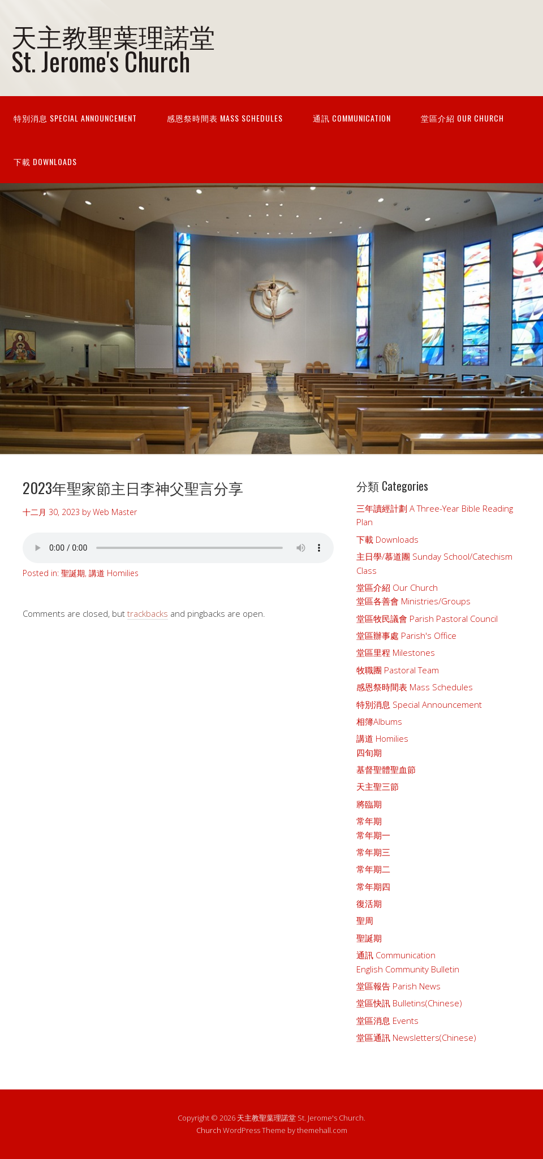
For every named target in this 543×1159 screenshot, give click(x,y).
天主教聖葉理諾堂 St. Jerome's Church (113, 48)
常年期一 (373, 835)
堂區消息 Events (387, 1020)
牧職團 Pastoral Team (397, 670)
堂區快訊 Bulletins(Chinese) (409, 1003)
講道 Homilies (114, 573)
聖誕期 (73, 573)
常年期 (369, 821)
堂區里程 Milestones (395, 652)
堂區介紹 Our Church (462, 118)
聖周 (364, 920)
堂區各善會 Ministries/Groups (413, 601)
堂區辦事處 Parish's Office (406, 635)
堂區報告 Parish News (398, 986)
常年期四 (373, 886)
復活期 (369, 903)
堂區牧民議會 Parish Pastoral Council (427, 618)
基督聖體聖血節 (386, 769)
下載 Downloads (45, 161)
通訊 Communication (352, 118)
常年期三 (373, 852)
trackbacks (147, 613)
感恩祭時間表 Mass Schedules (225, 118)
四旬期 (369, 752)
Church (208, 1130)
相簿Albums (379, 721)
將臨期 (369, 804)
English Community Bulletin (407, 969)
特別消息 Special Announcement (75, 118)
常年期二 (373, 869)
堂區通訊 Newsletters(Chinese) (416, 1037)
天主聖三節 (377, 786)
